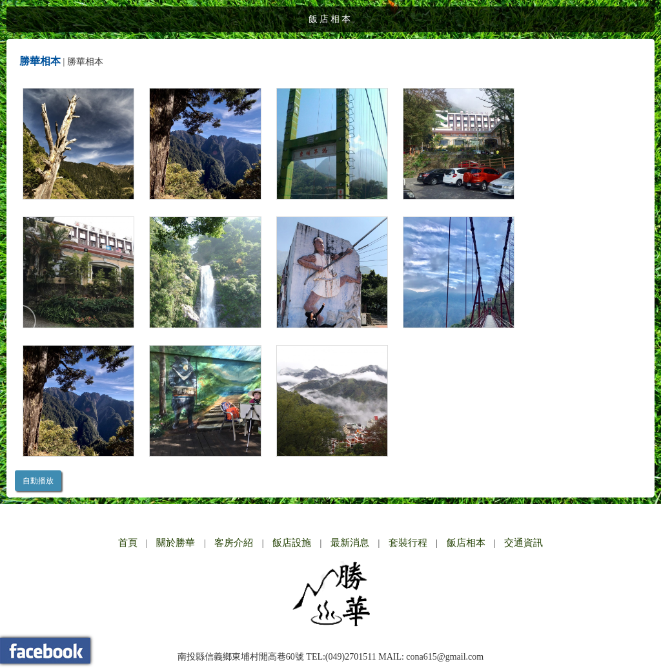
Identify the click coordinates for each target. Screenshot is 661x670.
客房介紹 (233, 543)
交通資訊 (523, 543)
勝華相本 (40, 61)
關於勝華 (175, 543)
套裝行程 (408, 543)
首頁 (127, 543)
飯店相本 (466, 543)
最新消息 (349, 543)
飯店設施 (291, 543)
